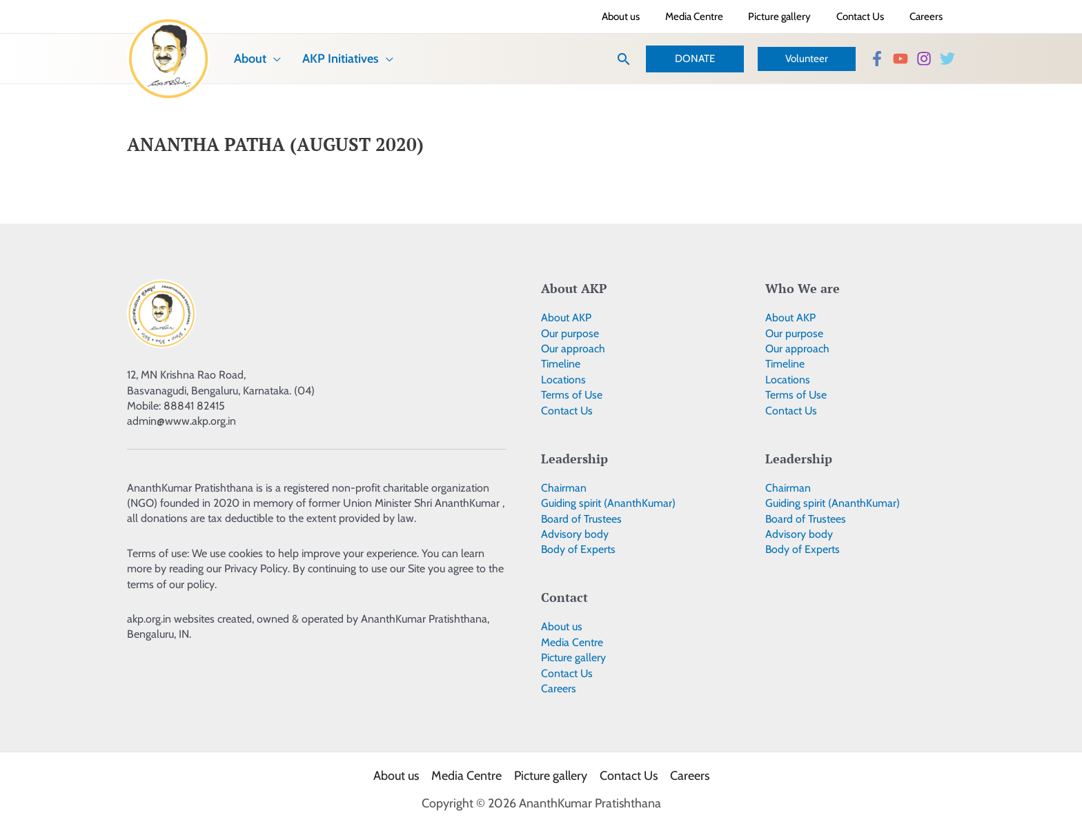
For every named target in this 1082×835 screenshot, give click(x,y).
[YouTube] (900, 58)
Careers (558, 688)
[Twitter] (947, 58)
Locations (563, 379)
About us (561, 626)
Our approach (573, 348)
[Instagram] (924, 58)
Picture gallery (573, 657)
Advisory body (575, 534)
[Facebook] (877, 58)
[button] (624, 59)
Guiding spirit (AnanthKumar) (608, 503)
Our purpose (570, 333)
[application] (267, 58)
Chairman (564, 487)
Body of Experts (578, 549)
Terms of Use (572, 394)
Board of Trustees (582, 518)
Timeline (561, 363)
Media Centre (572, 642)
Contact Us (567, 410)
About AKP (566, 317)
